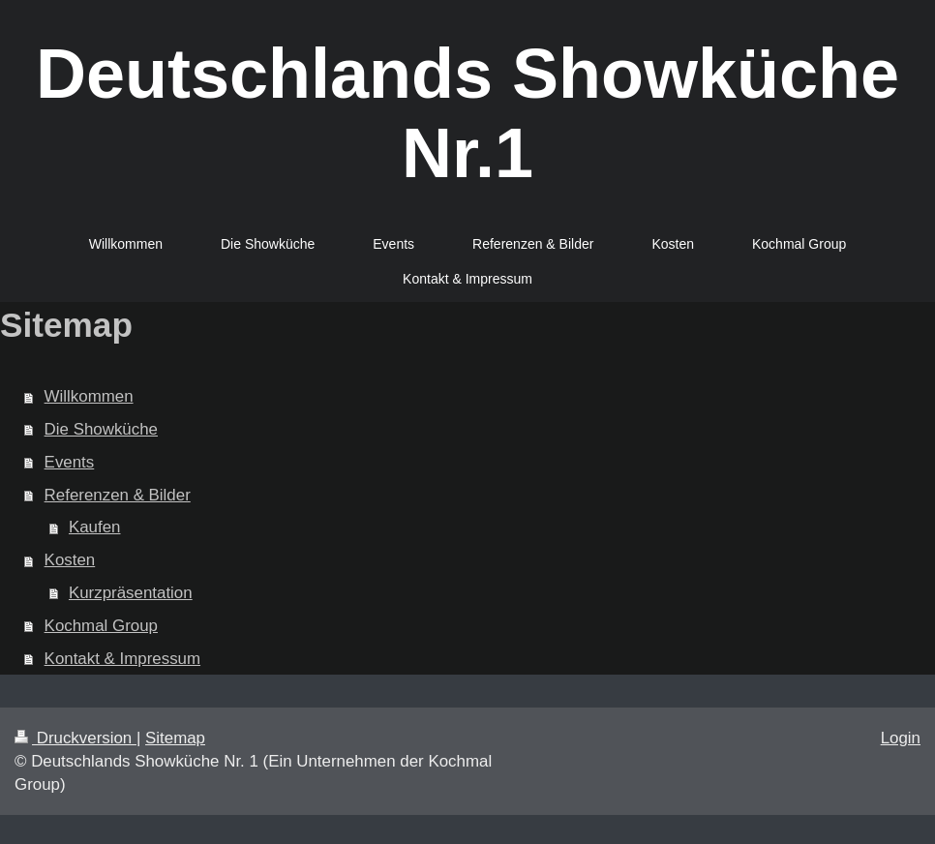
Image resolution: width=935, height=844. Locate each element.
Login (900, 738)
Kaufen (95, 527)
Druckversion (75, 738)
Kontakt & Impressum (122, 658)
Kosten (70, 560)
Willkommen (89, 396)
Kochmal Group (101, 626)
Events (70, 462)
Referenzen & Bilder (118, 495)
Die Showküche (101, 429)
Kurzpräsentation (131, 593)
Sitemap (175, 738)
